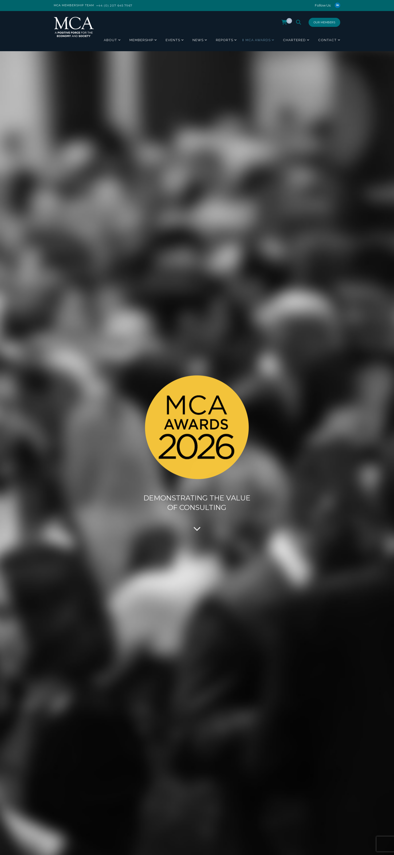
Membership (141, 40)
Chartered (294, 40)
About (110, 40)
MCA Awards (258, 40)
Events (173, 40)
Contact (327, 40)
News (198, 40)
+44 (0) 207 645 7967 (114, 5)
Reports (224, 40)
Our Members (324, 22)
